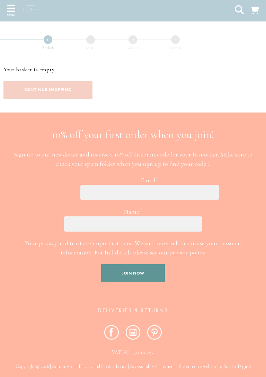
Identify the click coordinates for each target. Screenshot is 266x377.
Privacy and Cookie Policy (103, 366)
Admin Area (64, 366)
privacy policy (187, 252)
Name (133, 211)
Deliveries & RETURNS (133, 310)
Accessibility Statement (152, 366)
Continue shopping (48, 89)
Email (149, 180)
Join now (133, 273)
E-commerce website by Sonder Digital (214, 366)
